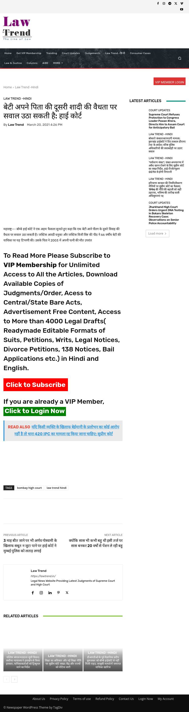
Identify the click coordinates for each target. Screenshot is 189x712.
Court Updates (159, 110)
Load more (157, 233)
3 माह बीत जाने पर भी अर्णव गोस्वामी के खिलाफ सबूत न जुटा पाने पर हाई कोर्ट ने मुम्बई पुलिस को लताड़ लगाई (30, 545)
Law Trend (16, 124)
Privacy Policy (59, 699)
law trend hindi (56, 488)
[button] (180, 58)
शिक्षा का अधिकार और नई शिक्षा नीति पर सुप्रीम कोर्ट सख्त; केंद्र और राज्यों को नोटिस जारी (63, 664)
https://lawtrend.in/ (43, 576)
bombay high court (29, 488)
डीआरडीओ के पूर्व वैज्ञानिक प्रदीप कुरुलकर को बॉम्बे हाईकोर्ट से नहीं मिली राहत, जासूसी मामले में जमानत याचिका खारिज (103, 662)
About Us (38, 699)
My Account (166, 699)
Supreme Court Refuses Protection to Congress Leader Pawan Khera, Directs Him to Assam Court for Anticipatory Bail (167, 121)
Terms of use (82, 699)
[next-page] (14, 679)
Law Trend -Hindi (26, 87)
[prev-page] (6, 679)
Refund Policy (104, 699)
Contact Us (126, 699)
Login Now (146, 699)
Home (7, 87)
